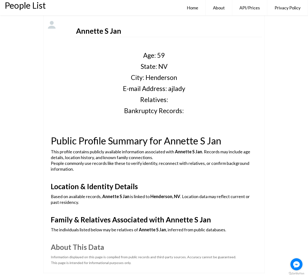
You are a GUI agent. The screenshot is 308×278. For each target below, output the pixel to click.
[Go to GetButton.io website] (296, 273)
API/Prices (249, 7)
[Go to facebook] (296, 264)
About (219, 7)
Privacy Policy (288, 7)
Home (192, 7)
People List (25, 5)
